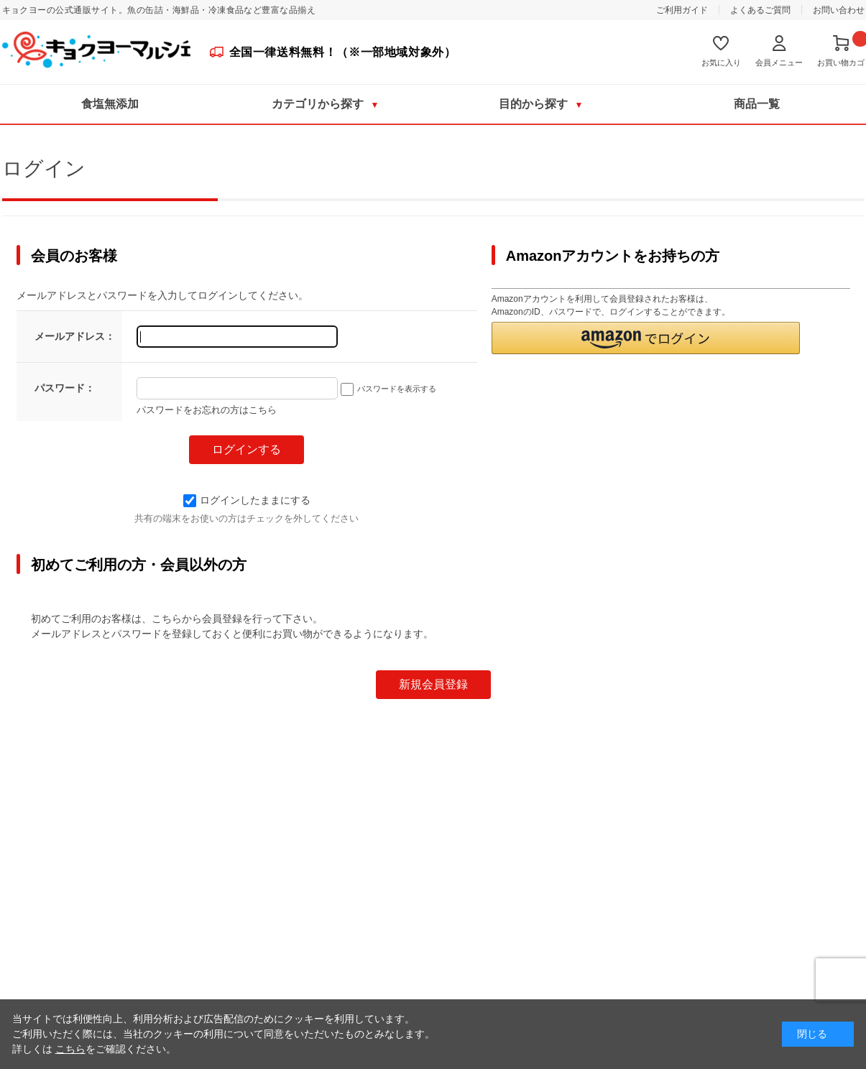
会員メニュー (779, 62)
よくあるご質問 (760, 10)
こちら (70, 1049)
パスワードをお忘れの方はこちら (207, 409)
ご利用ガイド (682, 10)
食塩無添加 (110, 104)
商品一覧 (757, 104)
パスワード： (64, 388)
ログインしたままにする (246, 500)
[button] (646, 338)
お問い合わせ (839, 10)
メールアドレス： (74, 336)
